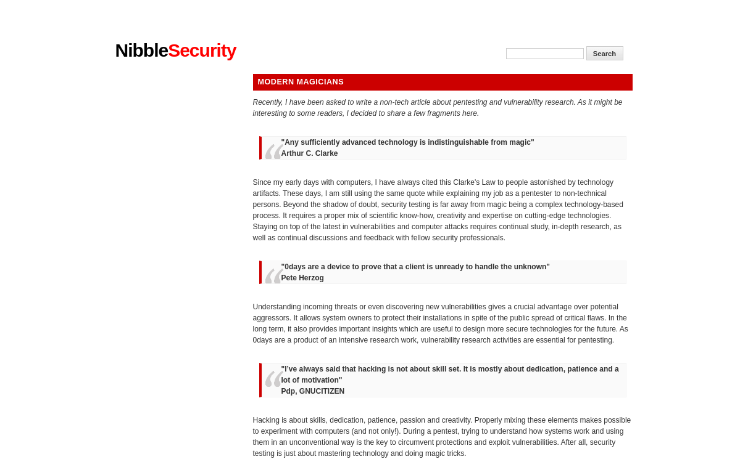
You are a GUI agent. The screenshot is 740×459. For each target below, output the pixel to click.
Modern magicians (301, 82)
